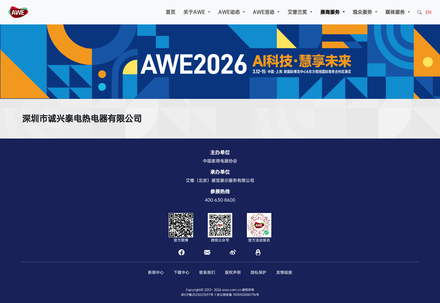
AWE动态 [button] (229, 12)
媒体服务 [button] (395, 12)
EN (428, 12)
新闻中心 (156, 272)
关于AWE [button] (195, 12)
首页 (170, 12)
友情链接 (284, 272)
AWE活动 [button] (264, 12)
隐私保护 (258, 272)
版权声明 (233, 272)
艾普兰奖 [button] (298, 12)
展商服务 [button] (330, 12)
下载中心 (181, 272)
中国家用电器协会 (220, 161)
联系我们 (207, 272)
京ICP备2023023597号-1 (198, 295)
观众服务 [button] (363, 12)
